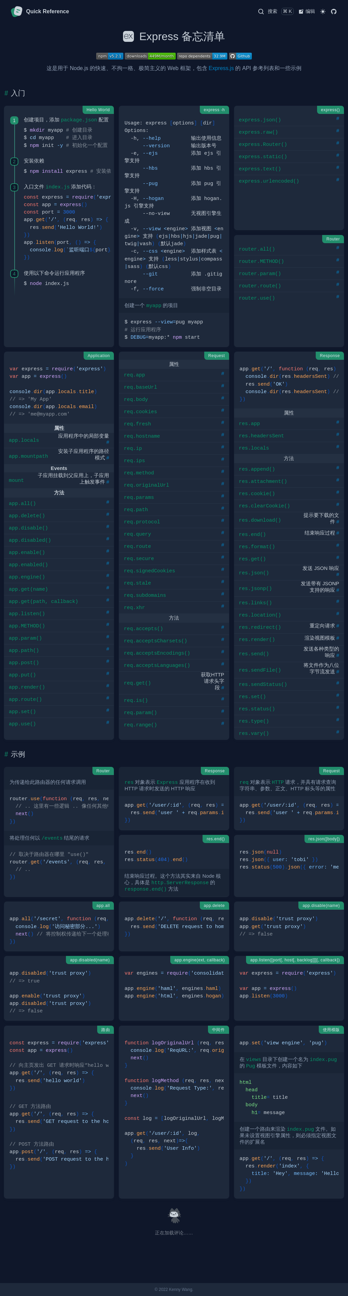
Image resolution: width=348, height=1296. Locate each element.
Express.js (221, 68)
